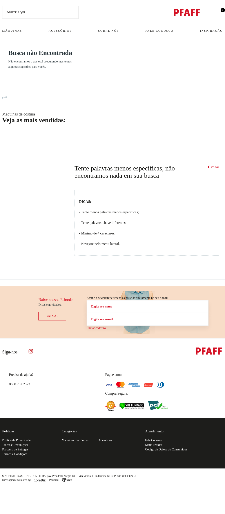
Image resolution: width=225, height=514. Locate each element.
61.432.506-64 (146, 475)
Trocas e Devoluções (15, 444)
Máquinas (12, 30)
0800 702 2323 (19, 384)
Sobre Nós (108, 30)
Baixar (52, 316)
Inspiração (211, 30)
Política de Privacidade (16, 440)
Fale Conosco (159, 30)
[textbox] (40, 12)
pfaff (4, 97)
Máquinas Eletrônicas (75, 440)
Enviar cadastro (96, 328)
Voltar (213, 167)
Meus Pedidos (154, 444)
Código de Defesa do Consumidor (166, 449)
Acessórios (60, 30)
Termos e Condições (14, 454)
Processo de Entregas (15, 449)
